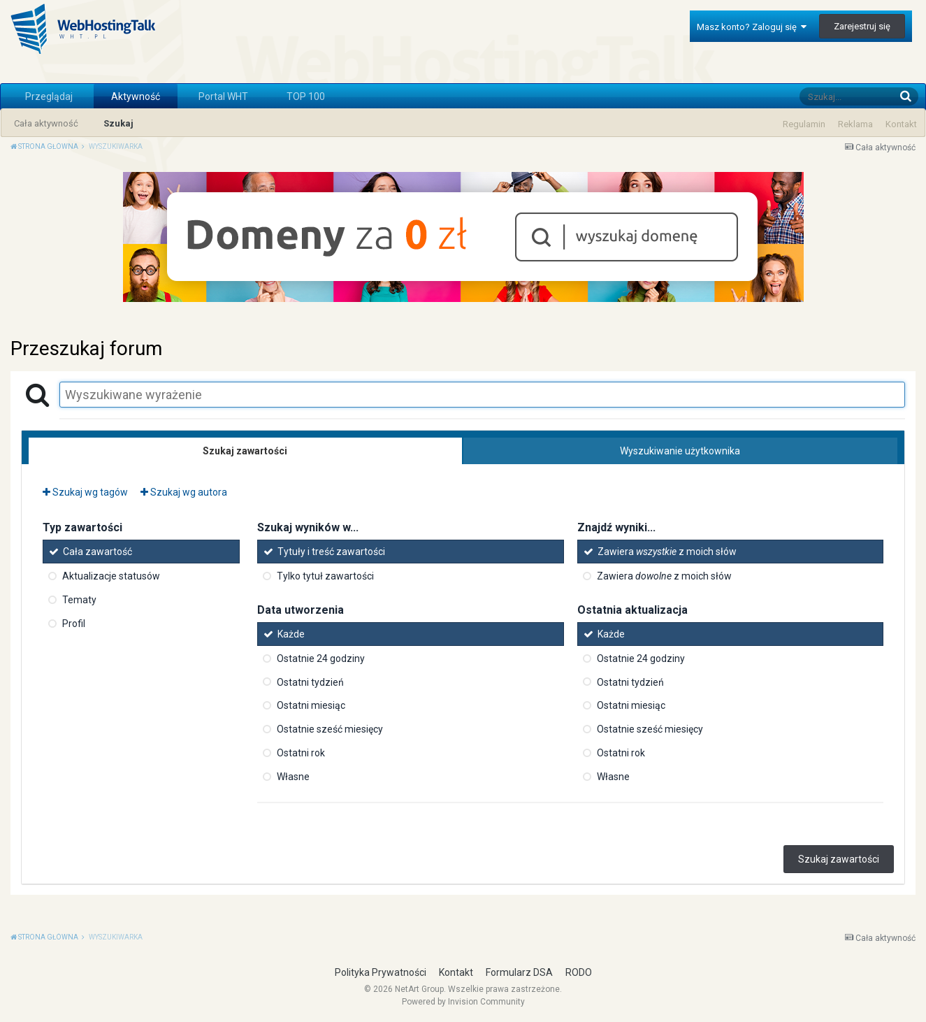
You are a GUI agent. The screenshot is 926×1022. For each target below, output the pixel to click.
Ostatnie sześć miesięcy (330, 729)
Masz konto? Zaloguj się (751, 27)
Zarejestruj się (862, 26)
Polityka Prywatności (380, 972)
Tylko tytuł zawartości (325, 576)
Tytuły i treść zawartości (331, 551)
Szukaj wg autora (183, 492)
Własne (293, 776)
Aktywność (135, 96)
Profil (73, 623)
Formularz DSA (519, 972)
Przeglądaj (49, 96)
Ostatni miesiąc (311, 705)
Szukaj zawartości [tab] (245, 450)
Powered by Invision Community (463, 1002)
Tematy (79, 599)
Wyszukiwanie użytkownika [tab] (680, 450)
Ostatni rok (301, 752)
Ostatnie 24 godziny (321, 658)
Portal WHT (223, 96)
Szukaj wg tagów (85, 492)
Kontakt (901, 124)
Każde (291, 634)
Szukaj (118, 123)
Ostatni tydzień (310, 681)
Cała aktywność (46, 123)
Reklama (855, 124)
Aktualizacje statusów (111, 576)
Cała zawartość (97, 551)
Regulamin (804, 124)
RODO (578, 972)
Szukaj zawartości (838, 859)
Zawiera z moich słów (667, 551)
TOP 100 (306, 96)
